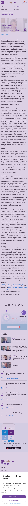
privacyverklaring (17, 503)
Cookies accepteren (14, 496)
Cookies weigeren (14, 500)
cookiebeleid (10, 503)
